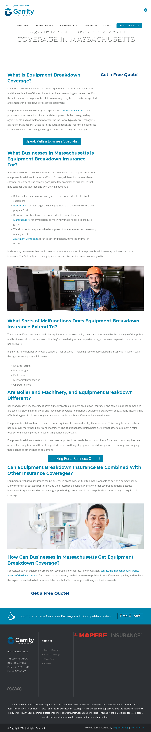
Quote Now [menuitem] (49, 659)
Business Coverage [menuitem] (52, 654)
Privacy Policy (137, 727)
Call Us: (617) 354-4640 (16, 5)
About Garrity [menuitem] (23, 25)
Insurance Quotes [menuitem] (129, 26)
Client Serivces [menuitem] (90, 25)
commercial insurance (73, 110)
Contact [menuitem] (107, 25)
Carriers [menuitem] (47, 663)
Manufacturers (21, 219)
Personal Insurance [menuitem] (44, 25)
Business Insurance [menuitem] (68, 25)
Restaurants (19, 205)
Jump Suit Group (120, 727)
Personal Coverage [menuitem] (52, 650)
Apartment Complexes (25, 238)
